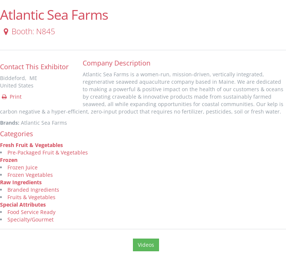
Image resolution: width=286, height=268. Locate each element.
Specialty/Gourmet (30, 219)
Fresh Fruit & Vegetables (31, 145)
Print (11, 96)
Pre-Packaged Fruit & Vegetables (47, 152)
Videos (146, 244)
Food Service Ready (31, 212)
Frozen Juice (22, 167)
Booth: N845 (28, 31)
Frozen (9, 159)
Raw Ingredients (21, 182)
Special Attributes (23, 204)
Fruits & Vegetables (31, 197)
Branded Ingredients (33, 189)
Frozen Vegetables (30, 174)
